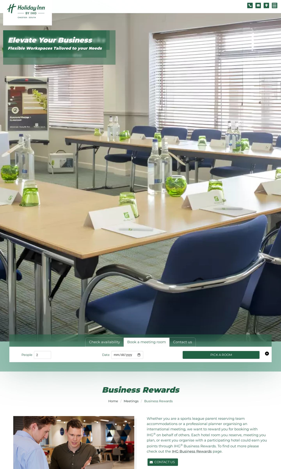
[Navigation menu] (274, 5)
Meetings (131, 401)
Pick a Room (221, 355)
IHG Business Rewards (192, 451)
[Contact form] (258, 5)
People (26, 355)
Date (106, 355)
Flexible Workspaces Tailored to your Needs (55, 48)
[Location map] (266, 5)
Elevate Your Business (50, 40)
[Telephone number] (250, 5)
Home (113, 401)
